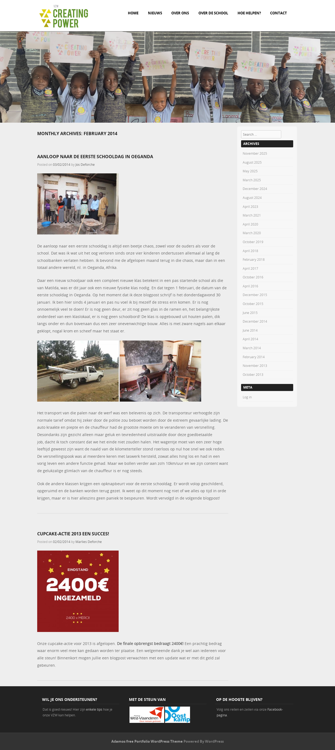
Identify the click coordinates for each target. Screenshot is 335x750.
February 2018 (254, 259)
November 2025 (255, 153)
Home (133, 13)
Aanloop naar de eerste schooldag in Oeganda (95, 157)
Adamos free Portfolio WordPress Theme (147, 741)
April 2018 (250, 251)
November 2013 (255, 365)
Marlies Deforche (88, 541)
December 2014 (255, 321)
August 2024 (252, 197)
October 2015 (253, 303)
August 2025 (252, 162)
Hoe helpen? (249, 13)
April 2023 (250, 206)
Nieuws (155, 13)
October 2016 (253, 277)
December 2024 (255, 188)
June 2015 (250, 312)
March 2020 (252, 233)
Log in (247, 397)
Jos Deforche (85, 164)
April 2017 (250, 268)
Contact (278, 13)
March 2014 (252, 348)
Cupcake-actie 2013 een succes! (73, 534)
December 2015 (255, 295)
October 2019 (253, 242)
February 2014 (254, 357)
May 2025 (250, 171)
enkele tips (94, 709)
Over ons (180, 13)
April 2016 (250, 286)
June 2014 (250, 330)
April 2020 (250, 224)
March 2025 (252, 180)
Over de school (213, 13)
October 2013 (253, 374)
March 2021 (252, 215)
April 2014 (250, 339)
